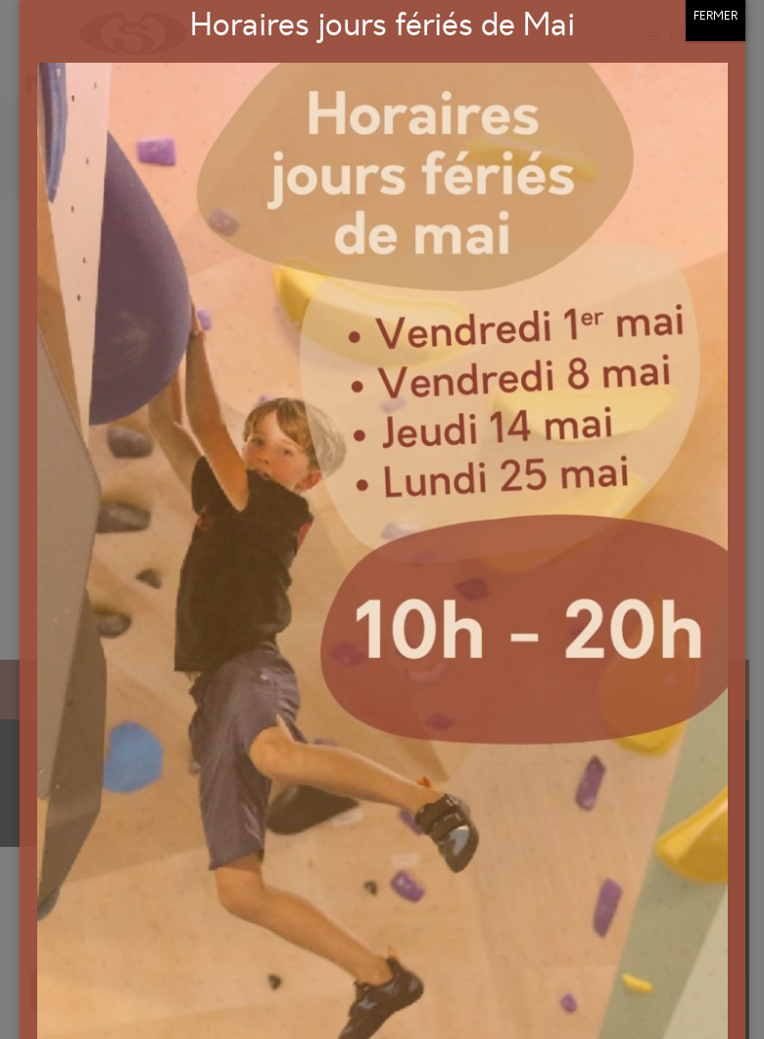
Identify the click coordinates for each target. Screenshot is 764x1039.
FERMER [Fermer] (715, 123)
